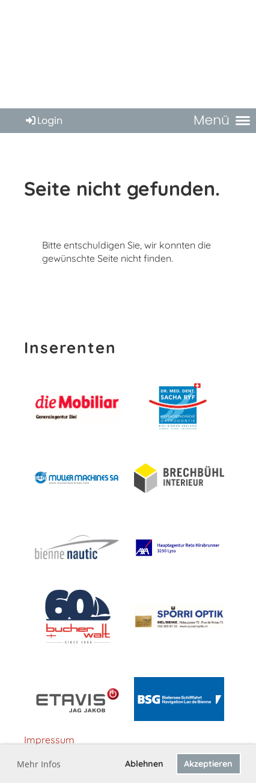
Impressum (49, 740)
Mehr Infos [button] (39, 764)
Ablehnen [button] (144, 763)
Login (43, 121)
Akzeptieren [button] (208, 763)
